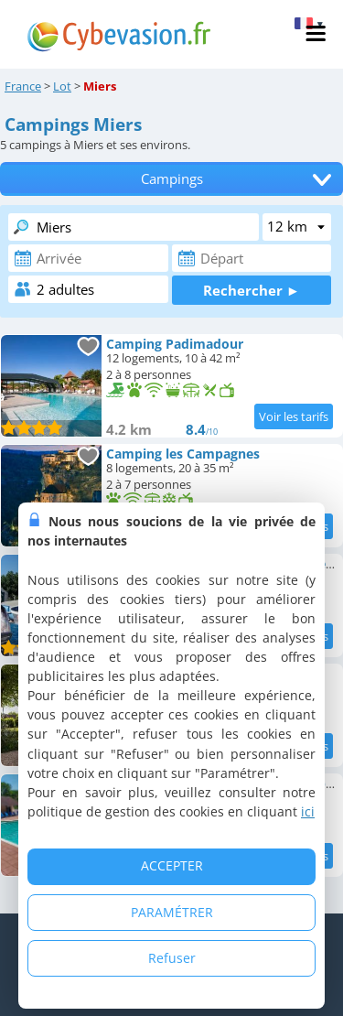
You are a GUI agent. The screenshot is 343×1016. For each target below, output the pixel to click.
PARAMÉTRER (172, 912)
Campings (172, 179)
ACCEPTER (172, 865)
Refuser (172, 958)
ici (308, 811)
